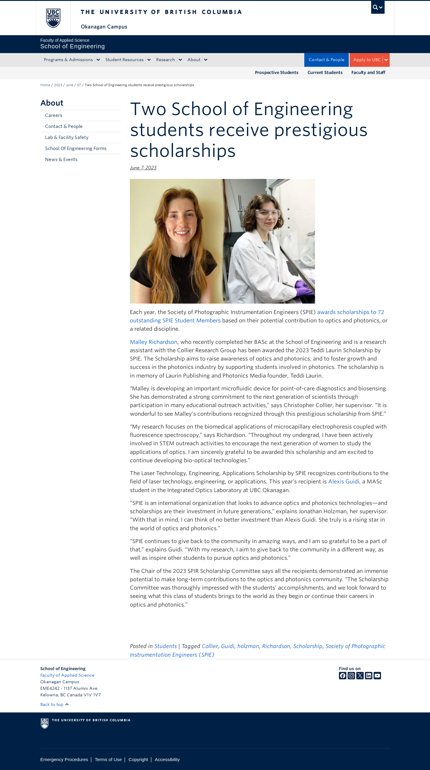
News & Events (61, 159)
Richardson (276, 646)
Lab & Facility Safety (66, 137)
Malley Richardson (153, 342)
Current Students (325, 72)
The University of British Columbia (53, 18)
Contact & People (326, 59)
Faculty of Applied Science (67, 675)
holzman (248, 646)
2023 (58, 85)
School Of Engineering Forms (76, 148)
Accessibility (167, 759)
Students (165, 646)
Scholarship (307, 646)
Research (165, 59)
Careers (53, 115)
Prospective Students (277, 72)
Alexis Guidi (343, 481)
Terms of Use (108, 759)
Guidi (227, 646)
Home (45, 85)
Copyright (138, 759)
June (69, 85)
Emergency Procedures (64, 759)
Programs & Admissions (68, 59)
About (194, 59)
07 (79, 85)
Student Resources (124, 59)
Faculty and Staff (368, 72)
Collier (210, 646)
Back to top (54, 704)
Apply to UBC (367, 59)
